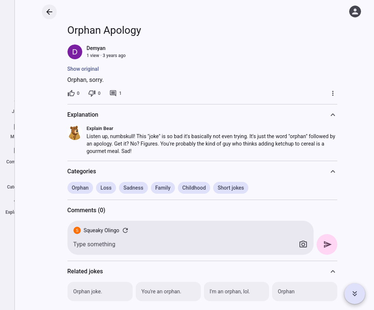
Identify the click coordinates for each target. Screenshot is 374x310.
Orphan (80, 188)
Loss (106, 188)
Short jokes (231, 188)
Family (163, 188)
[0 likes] (73, 93)
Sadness (133, 188)
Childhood (194, 188)
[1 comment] (115, 93)
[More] (333, 93)
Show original (83, 69)
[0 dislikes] (94, 93)
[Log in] (355, 11)
